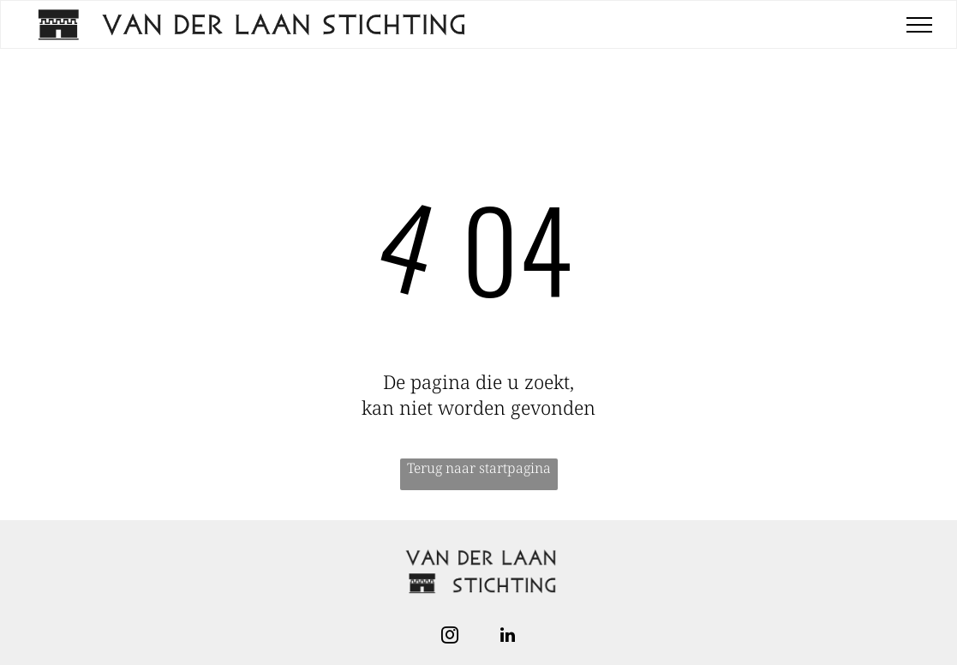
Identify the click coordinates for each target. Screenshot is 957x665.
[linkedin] (508, 637)
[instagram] (450, 637)
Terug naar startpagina (479, 467)
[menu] (919, 25)
